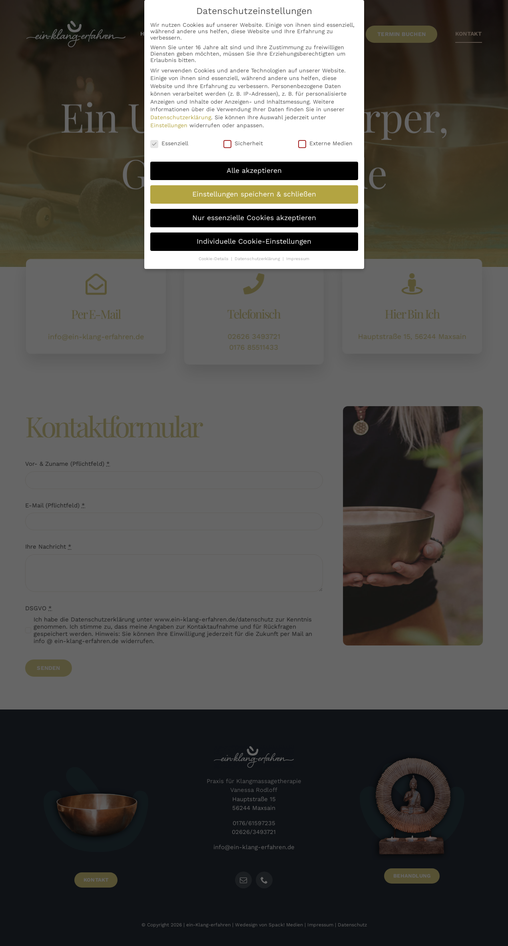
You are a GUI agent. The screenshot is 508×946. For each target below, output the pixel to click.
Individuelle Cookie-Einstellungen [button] (254, 237)
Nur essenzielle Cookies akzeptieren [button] (254, 213)
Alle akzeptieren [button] (254, 166)
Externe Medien (325, 138)
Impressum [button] (297, 254)
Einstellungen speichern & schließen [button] (254, 190)
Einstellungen (168, 121)
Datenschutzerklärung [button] (258, 254)
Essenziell (169, 138)
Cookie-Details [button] (214, 254)
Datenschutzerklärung (180, 113)
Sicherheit (243, 138)
